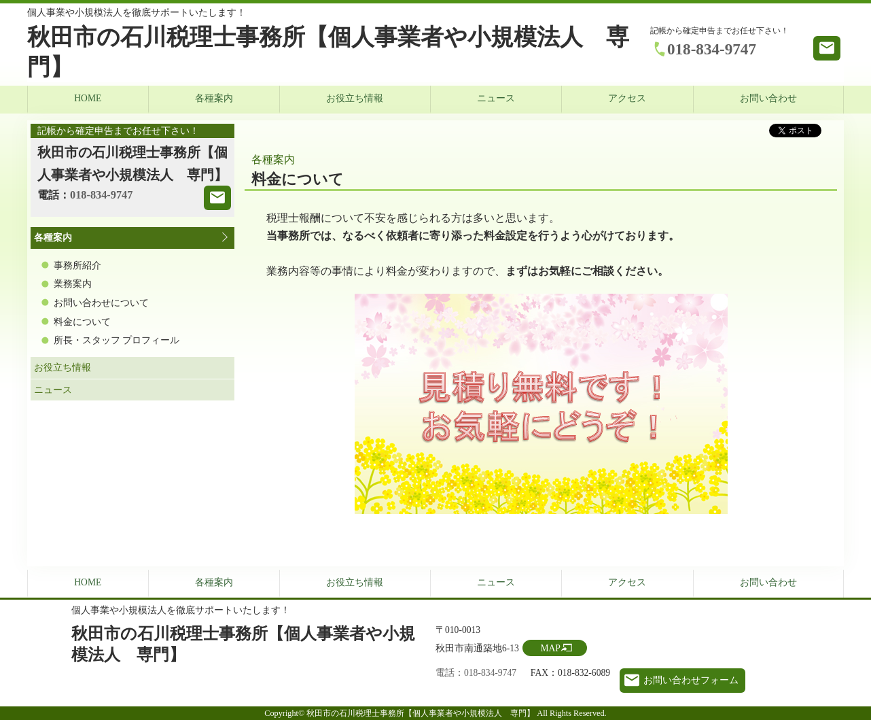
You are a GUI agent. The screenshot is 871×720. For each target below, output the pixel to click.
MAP (550, 648)
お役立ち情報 (354, 98)
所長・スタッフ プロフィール (116, 340)
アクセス (627, 98)
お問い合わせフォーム (691, 680)
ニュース (496, 98)
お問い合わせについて (101, 303)
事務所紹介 (77, 265)
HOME (87, 98)
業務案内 (73, 284)
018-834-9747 (711, 49)
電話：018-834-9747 (476, 673)
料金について (82, 322)
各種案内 (214, 98)
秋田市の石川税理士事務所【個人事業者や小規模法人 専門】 (328, 52)
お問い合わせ (768, 98)
